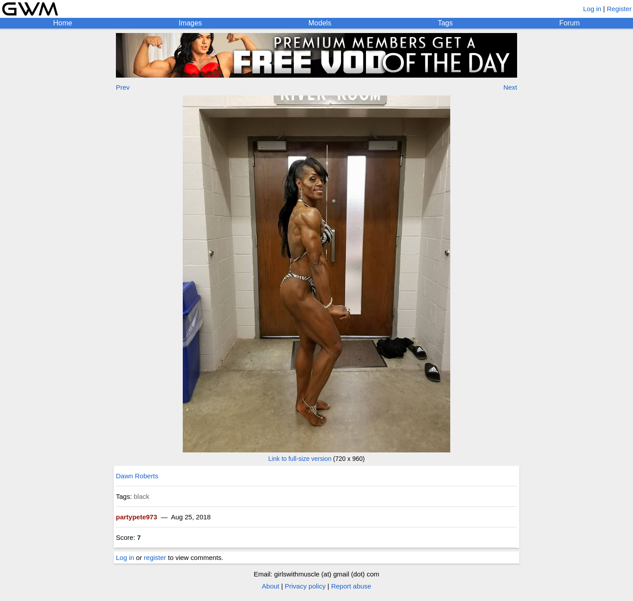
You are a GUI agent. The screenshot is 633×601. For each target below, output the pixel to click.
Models (320, 23)
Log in (592, 8)
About (270, 586)
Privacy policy (305, 586)
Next (510, 87)
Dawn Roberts (137, 476)
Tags (445, 23)
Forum (569, 23)
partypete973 (136, 517)
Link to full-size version (300, 458)
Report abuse (351, 586)
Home (62, 23)
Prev (123, 87)
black (141, 496)
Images (190, 23)
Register (619, 8)
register (155, 557)
